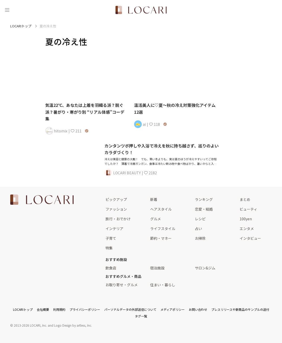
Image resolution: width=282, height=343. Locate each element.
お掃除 (200, 238)
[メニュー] (7, 10)
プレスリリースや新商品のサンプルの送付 (240, 309)
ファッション (116, 209)
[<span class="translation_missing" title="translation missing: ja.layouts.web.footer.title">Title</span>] (42, 200)
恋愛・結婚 (204, 209)
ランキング (204, 199)
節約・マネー (161, 238)
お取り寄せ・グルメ (121, 285)
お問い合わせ (198, 309)
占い (198, 228)
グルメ (155, 218)
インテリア (114, 228)
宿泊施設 (157, 268)
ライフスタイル (162, 228)
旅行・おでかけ (118, 218)
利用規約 (59, 309)
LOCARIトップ (23, 309)
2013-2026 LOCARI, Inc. (30, 325)
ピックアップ (116, 199)
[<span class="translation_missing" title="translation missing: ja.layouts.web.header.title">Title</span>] (141, 10)
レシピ (200, 218)
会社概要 (43, 309)
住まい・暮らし (162, 285)
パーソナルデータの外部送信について (130, 309)
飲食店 (110, 268)
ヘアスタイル (161, 209)
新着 (153, 199)
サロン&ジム (205, 268)
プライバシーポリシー (84, 309)
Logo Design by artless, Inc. (73, 325)
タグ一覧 (141, 316)
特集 (109, 247)
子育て (110, 238)
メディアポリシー (172, 309)
